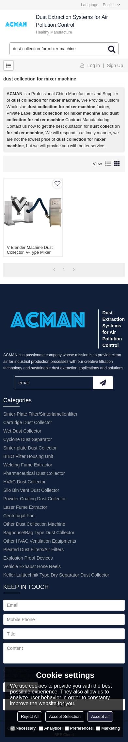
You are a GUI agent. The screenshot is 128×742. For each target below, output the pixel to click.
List (107, 164)
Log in (94, 65)
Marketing (108, 728)
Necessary (23, 728)
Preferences (79, 728)
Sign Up (115, 65)
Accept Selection (65, 716)
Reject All (30, 716)
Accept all (100, 716)
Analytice (50, 728)
